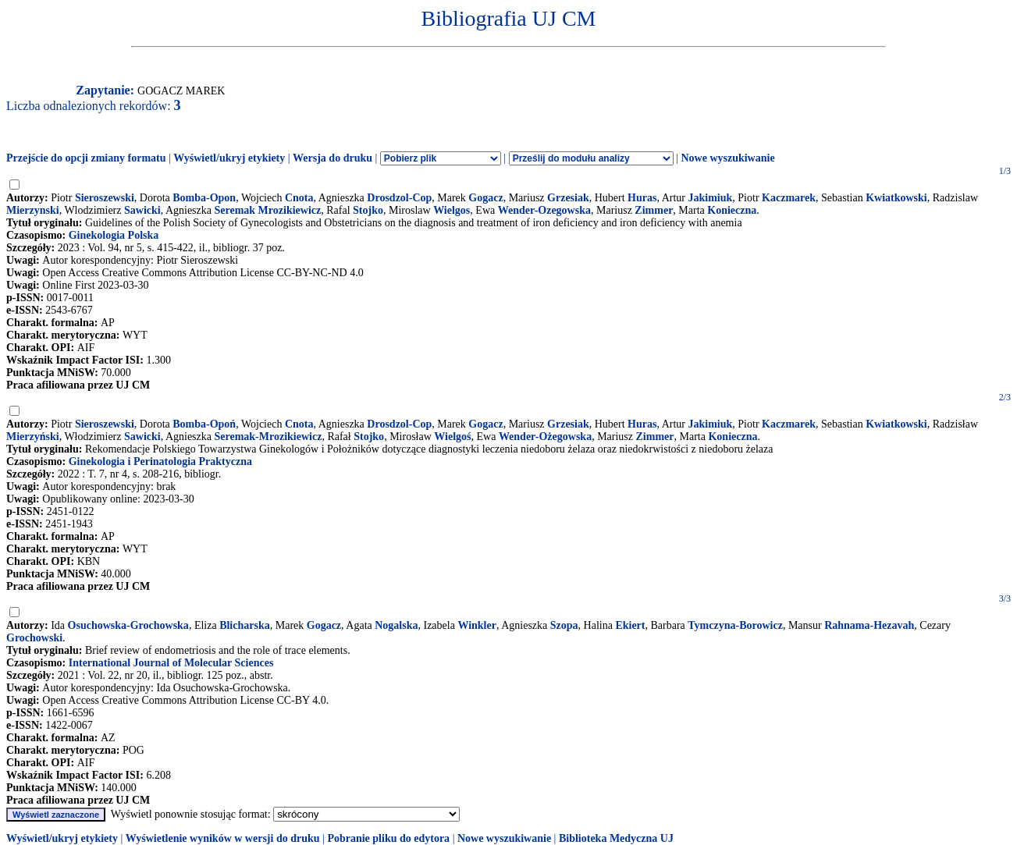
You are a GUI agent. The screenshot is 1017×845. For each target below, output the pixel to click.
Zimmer (654, 210)
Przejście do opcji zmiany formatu (86, 158)
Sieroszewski (104, 198)
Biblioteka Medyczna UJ (616, 838)
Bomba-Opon (204, 198)
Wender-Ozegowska (544, 210)
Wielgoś (452, 436)
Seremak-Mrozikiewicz (268, 436)
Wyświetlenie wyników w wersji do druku (223, 838)
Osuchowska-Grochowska (128, 625)
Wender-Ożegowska (545, 436)
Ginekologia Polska (114, 235)
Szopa (564, 625)
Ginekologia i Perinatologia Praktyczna (160, 461)
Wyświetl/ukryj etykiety (229, 158)
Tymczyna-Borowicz (735, 625)
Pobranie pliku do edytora (388, 838)
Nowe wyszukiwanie (727, 158)
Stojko (368, 210)
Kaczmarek (789, 198)
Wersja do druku (332, 158)
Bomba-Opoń (204, 424)
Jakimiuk (710, 198)
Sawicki (142, 210)
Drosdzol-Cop (399, 198)
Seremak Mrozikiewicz (268, 210)
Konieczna (731, 210)
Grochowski (34, 638)
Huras (642, 198)
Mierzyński (32, 436)
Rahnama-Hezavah (869, 625)
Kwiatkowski (896, 198)
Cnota (299, 198)
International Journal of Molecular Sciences (171, 663)
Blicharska (244, 625)
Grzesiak (568, 198)
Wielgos (451, 210)
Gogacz (485, 198)
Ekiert (630, 625)
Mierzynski (32, 210)
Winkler (476, 625)
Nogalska (396, 625)
